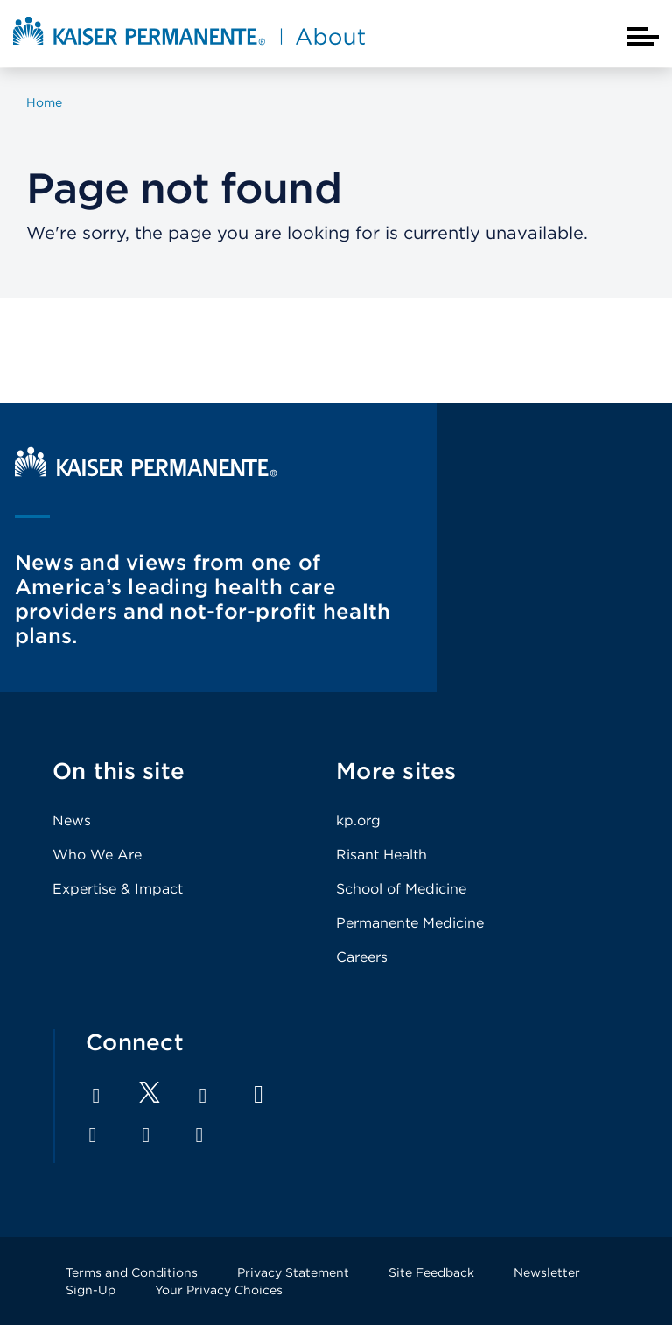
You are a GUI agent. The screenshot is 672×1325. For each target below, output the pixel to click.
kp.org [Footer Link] (358, 820)
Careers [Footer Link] (362, 957)
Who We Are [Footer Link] (97, 854)
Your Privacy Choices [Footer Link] (219, 1290)
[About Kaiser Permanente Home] (189, 46)
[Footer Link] (149, 1098)
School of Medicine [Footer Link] (401, 888)
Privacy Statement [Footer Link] (293, 1272)
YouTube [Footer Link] (258, 1094)
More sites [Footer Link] (396, 770)
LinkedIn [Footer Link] (203, 1095)
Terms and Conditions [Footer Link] (132, 1272)
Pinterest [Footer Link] (146, 1135)
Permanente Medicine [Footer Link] (410, 923)
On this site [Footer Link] (118, 770)
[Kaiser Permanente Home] (146, 472)
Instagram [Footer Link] (92, 1135)
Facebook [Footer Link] (96, 1095)
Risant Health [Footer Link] (381, 854)
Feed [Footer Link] (199, 1135)
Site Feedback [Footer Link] (431, 1272)
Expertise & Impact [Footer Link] (117, 888)
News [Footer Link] (71, 820)
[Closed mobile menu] (643, 36)
